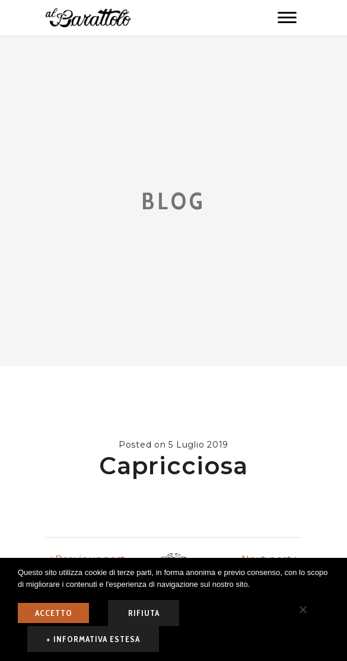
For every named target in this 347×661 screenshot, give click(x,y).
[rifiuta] (302, 609)
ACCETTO (53, 613)
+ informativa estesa (93, 639)
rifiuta (144, 613)
